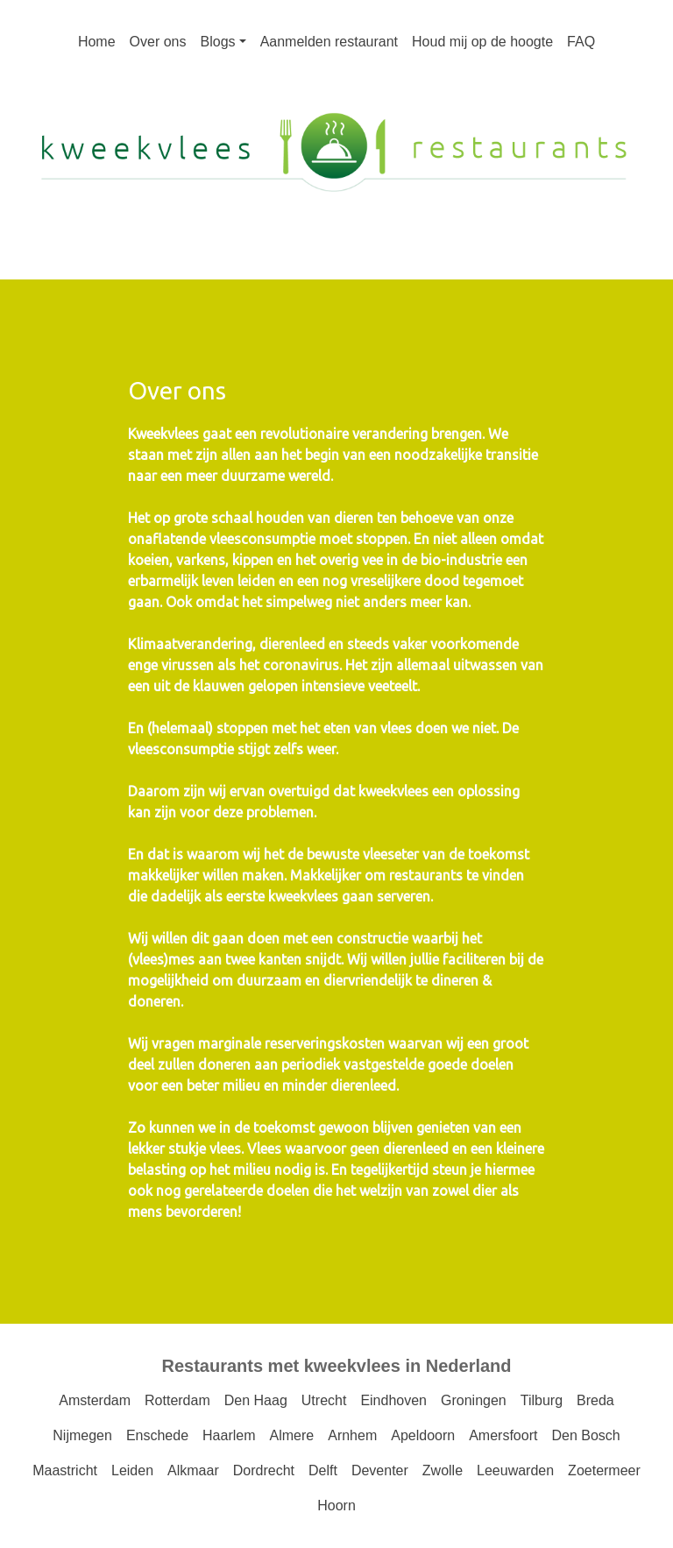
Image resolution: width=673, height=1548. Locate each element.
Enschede (157, 1435)
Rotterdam (177, 1400)
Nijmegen (82, 1435)
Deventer (379, 1470)
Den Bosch (585, 1435)
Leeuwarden (515, 1470)
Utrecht (324, 1400)
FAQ (581, 41)
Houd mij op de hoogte (482, 41)
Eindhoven (393, 1400)
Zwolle (442, 1470)
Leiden (132, 1470)
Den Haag (255, 1400)
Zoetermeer (604, 1470)
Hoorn (336, 1505)
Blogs (218, 41)
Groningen (474, 1400)
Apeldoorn (423, 1435)
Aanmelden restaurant (329, 41)
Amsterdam (95, 1400)
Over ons (158, 41)
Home (97, 41)
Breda (595, 1400)
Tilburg (542, 1400)
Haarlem (228, 1435)
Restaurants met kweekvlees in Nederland (336, 1365)
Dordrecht (263, 1470)
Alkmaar (193, 1470)
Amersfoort (503, 1435)
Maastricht (64, 1470)
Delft (322, 1470)
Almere (292, 1435)
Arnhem (352, 1435)
